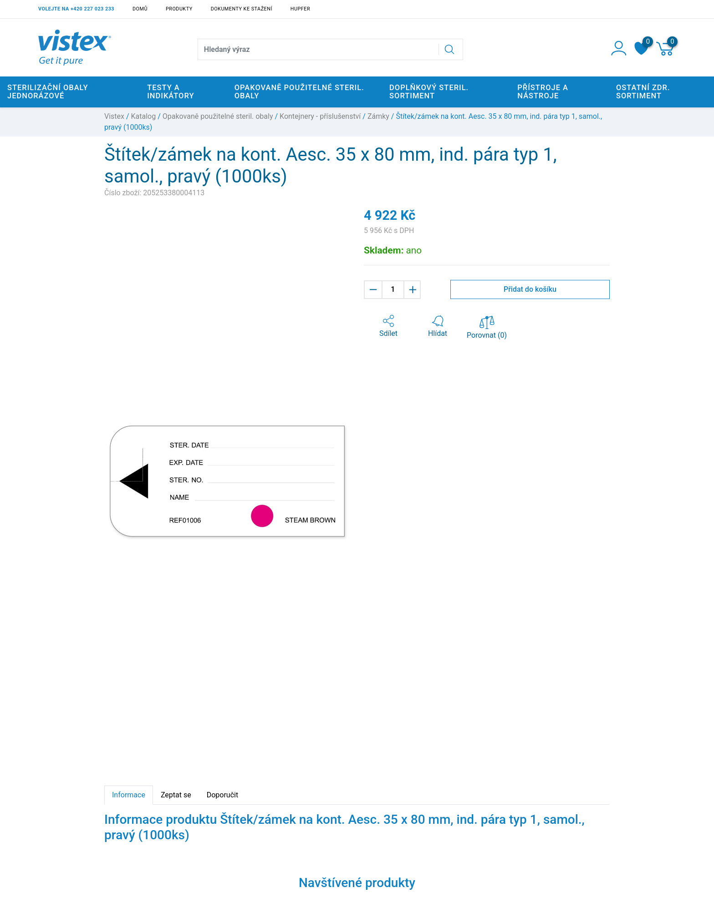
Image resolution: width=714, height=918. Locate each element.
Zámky (378, 116)
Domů (140, 9)
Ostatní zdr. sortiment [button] (643, 91)
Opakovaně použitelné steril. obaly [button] (299, 91)
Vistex (114, 116)
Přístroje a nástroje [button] (542, 91)
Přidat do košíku (530, 289)
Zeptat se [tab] (176, 795)
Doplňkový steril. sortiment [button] (429, 91)
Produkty (179, 9)
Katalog (143, 116)
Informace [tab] (128, 795)
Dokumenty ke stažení (241, 9)
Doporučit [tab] (222, 795)
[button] (388, 326)
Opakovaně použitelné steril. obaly (218, 116)
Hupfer (300, 9)
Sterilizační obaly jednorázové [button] (47, 91)
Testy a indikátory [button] (170, 91)
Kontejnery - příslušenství (320, 116)
